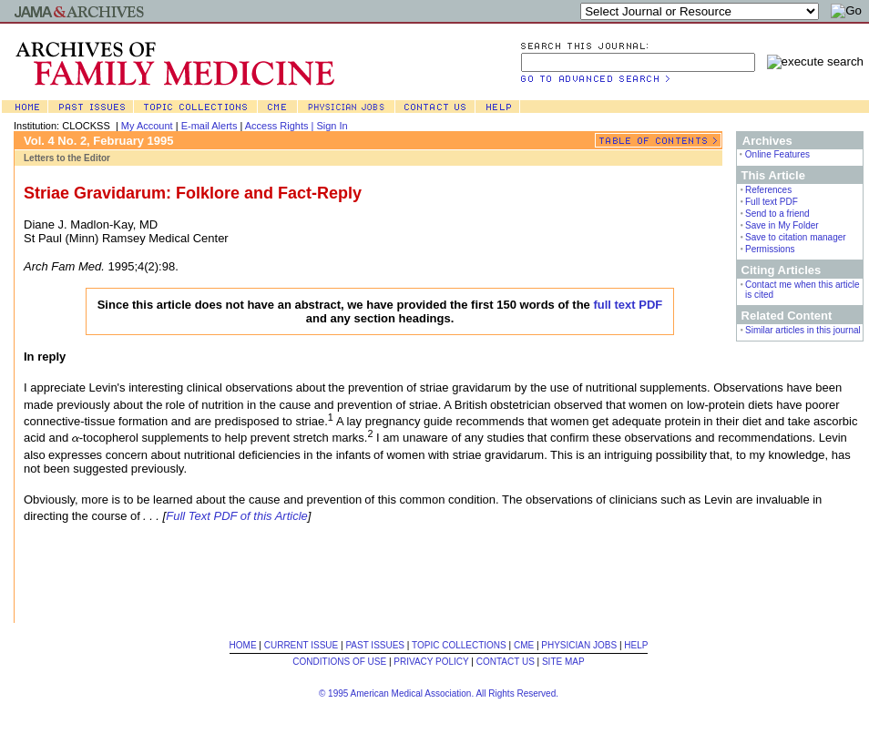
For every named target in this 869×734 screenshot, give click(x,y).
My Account (147, 125)
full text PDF (627, 304)
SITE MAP (563, 662)
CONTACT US (505, 662)
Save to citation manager (795, 237)
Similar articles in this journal (803, 330)
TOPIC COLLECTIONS (459, 645)
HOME (243, 645)
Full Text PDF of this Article (237, 516)
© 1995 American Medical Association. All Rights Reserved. (438, 693)
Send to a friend (777, 214)
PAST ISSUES (374, 645)
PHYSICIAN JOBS (579, 645)
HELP (636, 645)
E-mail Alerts (209, 125)
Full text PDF (771, 202)
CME (524, 645)
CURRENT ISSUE (301, 645)
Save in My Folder (782, 225)
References (768, 190)
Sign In (331, 125)
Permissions (769, 249)
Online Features (777, 154)
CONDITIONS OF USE (339, 662)
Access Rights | (281, 125)
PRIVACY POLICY (431, 662)
